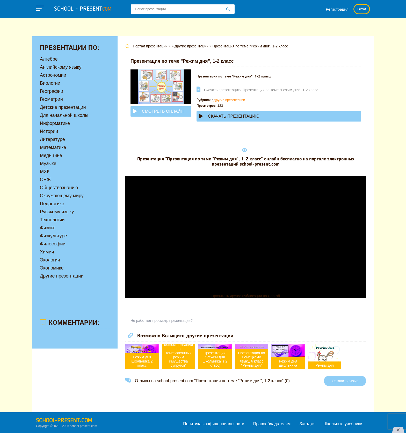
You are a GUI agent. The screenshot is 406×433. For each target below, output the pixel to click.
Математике (53, 147)
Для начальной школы (64, 115)
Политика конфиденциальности (213, 424)
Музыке (48, 163)
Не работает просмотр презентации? (161, 320)
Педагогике (52, 203)
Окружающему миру (62, 195)
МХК (45, 171)
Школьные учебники (342, 424)
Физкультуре (53, 235)
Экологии (50, 259)
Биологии (50, 83)
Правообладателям (272, 424)
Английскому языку (60, 67)
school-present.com (64, 421)
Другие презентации (229, 100)
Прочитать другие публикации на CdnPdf (245, 296)
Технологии (52, 219)
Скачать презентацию (229, 116)
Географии (51, 91)
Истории (49, 131)
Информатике (55, 123)
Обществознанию (59, 187)
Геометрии (51, 99)
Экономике (52, 268)
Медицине (51, 155)
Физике (47, 227)
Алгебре (49, 59)
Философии (53, 243)
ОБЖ (45, 179)
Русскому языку (57, 211)
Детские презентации (63, 107)
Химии (47, 251)
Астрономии (53, 75)
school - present (82, 9)
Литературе (52, 139)
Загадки (307, 424)
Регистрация (337, 9)
